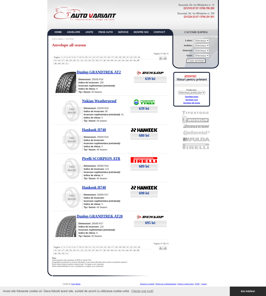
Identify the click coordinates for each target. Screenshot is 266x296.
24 (139, 57)
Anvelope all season (191, 103)
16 (109, 57)
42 (119, 60)
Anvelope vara (191, 99)
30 (74, 60)
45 (131, 60)
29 (70, 60)
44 (127, 60)
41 (116, 60)
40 (112, 60)
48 (55, 63)
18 (116, 57)
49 (59, 63)
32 (82, 60)
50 (63, 63)
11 (90, 57)
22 (131, 57)
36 (97, 60)
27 (63, 60)
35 (93, 60)
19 (120, 57)
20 (124, 57)
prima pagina (58, 39)
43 (123, 60)
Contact (204, 284)
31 (78, 60)
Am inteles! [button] (248, 291)
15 (105, 57)
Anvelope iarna (191, 96)
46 (134, 60)
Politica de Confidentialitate (166, 284)
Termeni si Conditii (147, 284)
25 (55, 60)
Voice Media (76, 284)
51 (67, 63)
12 (94, 57)
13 (97, 57)
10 (86, 57)
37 (101, 60)
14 (101, 57)
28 (67, 60)
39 (108, 60)
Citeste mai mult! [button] (142, 291)
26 (59, 60)
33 (85, 60)
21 (127, 57)
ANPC (197, 284)
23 (135, 57)
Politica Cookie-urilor (186, 284)
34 (89, 60)
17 (112, 57)
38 (104, 60)
